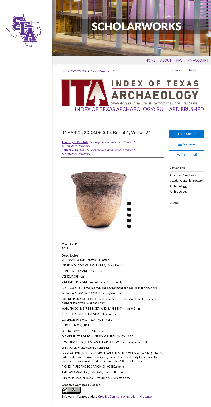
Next (192, 69)
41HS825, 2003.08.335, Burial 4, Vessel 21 (106, 132)
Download (187, 134)
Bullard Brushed (100, 71)
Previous (177, 69)
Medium (186, 144)
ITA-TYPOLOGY (78, 71)
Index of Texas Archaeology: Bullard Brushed (139, 109)
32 (114, 71)
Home (64, 71)
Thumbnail (187, 154)
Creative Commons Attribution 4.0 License (125, 396)
